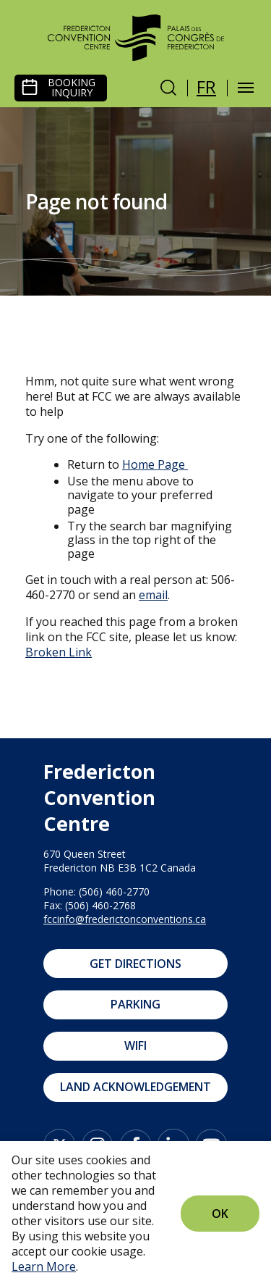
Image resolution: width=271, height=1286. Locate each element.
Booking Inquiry (71, 87)
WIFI (135, 1045)
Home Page (153, 464)
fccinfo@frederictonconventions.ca (124, 919)
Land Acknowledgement (135, 1087)
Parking (135, 1004)
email (153, 595)
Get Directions (135, 964)
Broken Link (58, 652)
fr (206, 87)
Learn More (44, 1266)
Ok (220, 1214)
